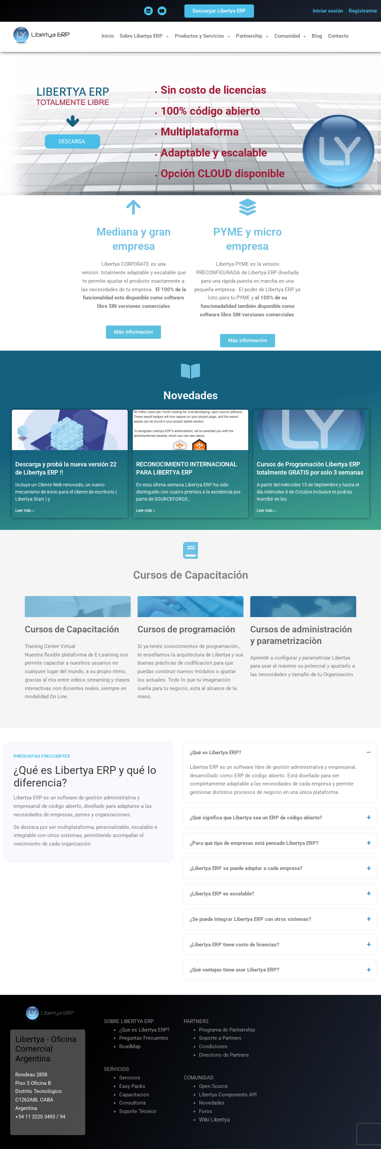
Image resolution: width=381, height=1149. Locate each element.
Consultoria (132, 1103)
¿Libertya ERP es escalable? (222, 894)
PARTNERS (196, 1021)
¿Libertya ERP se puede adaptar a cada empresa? (246, 869)
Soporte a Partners (220, 1038)
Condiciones (213, 1047)
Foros (205, 1112)
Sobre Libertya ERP (144, 36)
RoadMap (130, 1047)
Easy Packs (132, 1086)
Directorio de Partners (224, 1055)
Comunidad (290, 36)
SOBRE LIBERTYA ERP (128, 1021)
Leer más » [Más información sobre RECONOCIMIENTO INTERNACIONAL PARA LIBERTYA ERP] (145, 510)
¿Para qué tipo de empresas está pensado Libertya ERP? (254, 843)
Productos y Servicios (203, 36)
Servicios (129, 1078)
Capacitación (134, 1095)
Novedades (211, 1103)
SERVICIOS (116, 1070)
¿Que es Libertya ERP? (144, 1030)
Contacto (338, 36)
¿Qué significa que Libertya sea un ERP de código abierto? (256, 818)
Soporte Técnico (138, 1112)
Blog (317, 36)
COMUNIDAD (199, 1078)
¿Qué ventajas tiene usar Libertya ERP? (234, 970)
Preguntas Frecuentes (143, 1038)
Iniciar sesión (328, 11)
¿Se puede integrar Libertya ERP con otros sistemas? (250, 919)
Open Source (213, 1086)
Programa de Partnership (227, 1030)
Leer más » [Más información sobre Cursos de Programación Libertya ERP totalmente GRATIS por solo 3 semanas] (266, 510)
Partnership (252, 36)
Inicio (108, 36)
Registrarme (363, 11)
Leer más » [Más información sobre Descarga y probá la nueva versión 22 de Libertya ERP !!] (24, 510)
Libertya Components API (228, 1095)
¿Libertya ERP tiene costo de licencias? (234, 945)
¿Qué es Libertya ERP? (215, 753)
